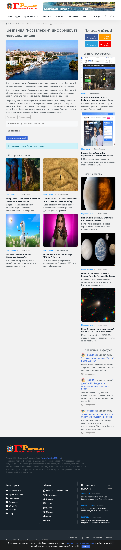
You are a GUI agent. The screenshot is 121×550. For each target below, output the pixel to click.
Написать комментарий (16, 138)
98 (105, 44)
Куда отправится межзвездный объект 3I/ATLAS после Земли (97, 329)
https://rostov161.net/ (51, 457)
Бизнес (83, 93)
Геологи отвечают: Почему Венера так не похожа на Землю (98, 274)
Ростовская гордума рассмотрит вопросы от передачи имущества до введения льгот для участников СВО (97, 521)
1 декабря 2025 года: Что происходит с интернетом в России (97, 384)
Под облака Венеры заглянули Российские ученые (96, 218)
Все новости (109, 486)
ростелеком (12, 117)
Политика (85, 517)
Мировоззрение (87, 214)
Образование (86, 149)
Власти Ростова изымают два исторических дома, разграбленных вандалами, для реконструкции (96, 497)
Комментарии (13, 130)
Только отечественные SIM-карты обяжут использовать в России (98, 415)
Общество (85, 493)
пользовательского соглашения (79, 546)
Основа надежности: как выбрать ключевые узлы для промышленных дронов (96, 98)
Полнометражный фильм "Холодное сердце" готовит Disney (18, 255)
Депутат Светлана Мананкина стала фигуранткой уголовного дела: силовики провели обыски (95, 509)
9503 (105, 37)
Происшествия (87, 505)
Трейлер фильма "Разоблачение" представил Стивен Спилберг (59, 200)
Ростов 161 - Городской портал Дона (23, 539)
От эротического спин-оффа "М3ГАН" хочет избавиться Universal (57, 255)
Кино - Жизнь (11, 195)
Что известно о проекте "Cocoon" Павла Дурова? (97, 359)
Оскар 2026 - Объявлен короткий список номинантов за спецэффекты (22, 200)
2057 (91, 37)
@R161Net (91, 354)
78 (91, 44)
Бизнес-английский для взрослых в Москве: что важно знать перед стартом (98, 154)
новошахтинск (25, 117)
